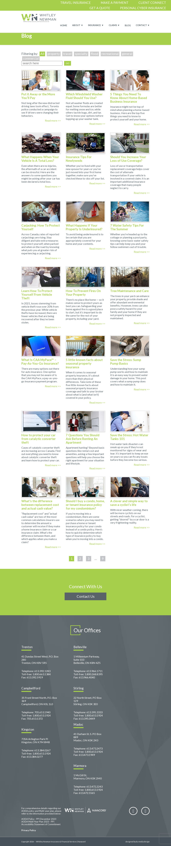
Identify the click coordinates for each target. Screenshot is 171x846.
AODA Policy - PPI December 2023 (38, 819)
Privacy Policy (28, 830)
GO (67, 63)
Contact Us (86, 596)
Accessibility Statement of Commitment (40, 824)
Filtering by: (30, 54)
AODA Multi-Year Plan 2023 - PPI (37, 821)
